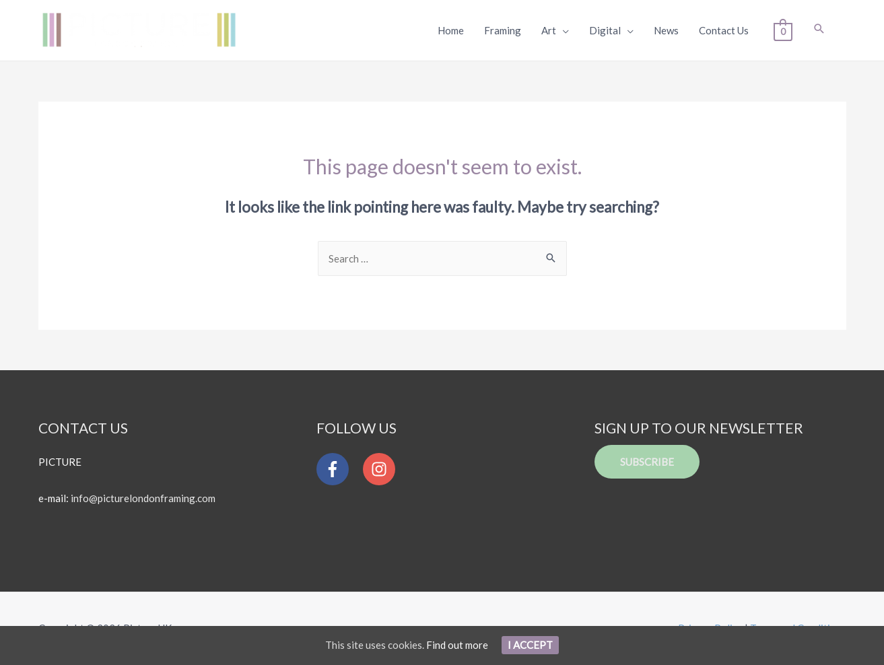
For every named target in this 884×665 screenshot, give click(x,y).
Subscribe (647, 462)
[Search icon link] (819, 29)
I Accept (530, 645)
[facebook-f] (338, 469)
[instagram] (382, 469)
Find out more (457, 645)
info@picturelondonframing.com (143, 498)
